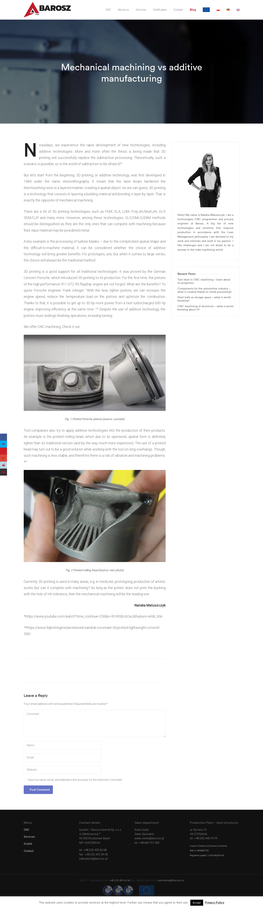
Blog (193, 9)
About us (123, 9)
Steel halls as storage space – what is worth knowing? (204, 299)
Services (141, 9)
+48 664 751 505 (149, 842)
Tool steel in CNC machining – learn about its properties (203, 281)
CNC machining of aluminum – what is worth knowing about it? (205, 308)
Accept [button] (197, 902)
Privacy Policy (214, 902)
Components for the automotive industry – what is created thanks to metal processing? (204, 290)
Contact (178, 9)
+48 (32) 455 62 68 (95, 849)
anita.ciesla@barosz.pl (149, 838)
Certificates (160, 9)
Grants (28, 843)
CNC (108, 9)
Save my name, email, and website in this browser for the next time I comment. (75, 779)
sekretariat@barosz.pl (93, 858)
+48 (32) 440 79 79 (205, 838)
